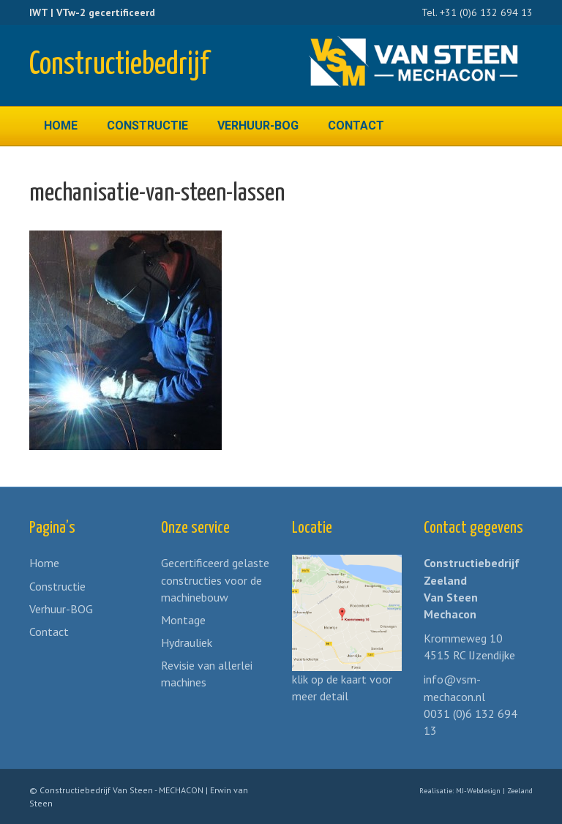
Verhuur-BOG (258, 125)
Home (61, 125)
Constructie (147, 125)
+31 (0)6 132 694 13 (486, 12)
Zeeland (520, 790)
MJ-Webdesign (478, 790)
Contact (356, 125)
